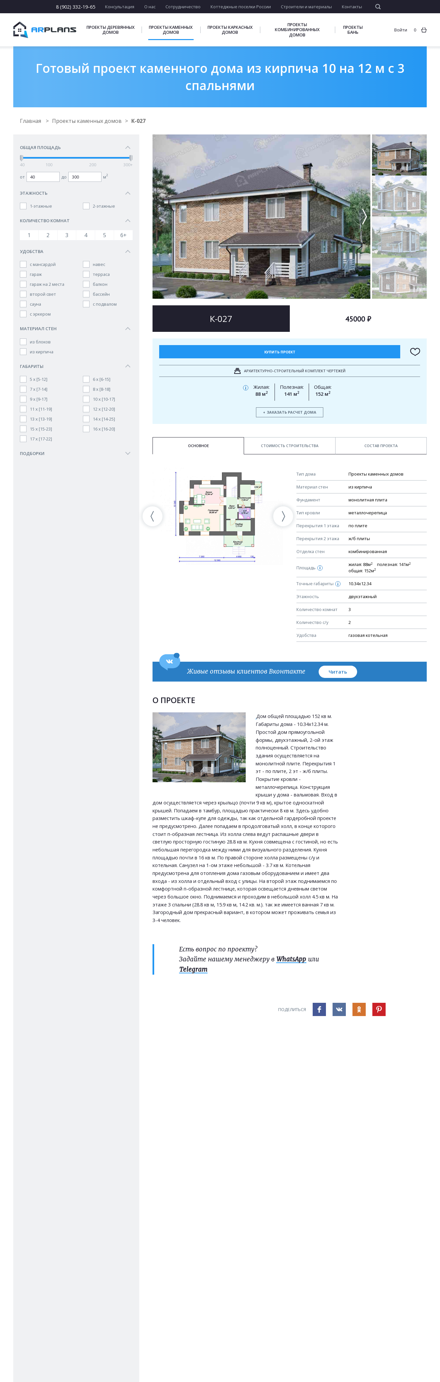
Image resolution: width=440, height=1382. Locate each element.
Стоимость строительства (289, 445)
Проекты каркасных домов (230, 30)
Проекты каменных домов (171, 30)
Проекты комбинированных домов (297, 29)
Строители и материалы (306, 7)
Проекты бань (353, 30)
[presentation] (152, 516)
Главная (31, 121)
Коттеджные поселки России (241, 7)
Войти (400, 30)
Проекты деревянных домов (111, 30)
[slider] (21, 158)
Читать (338, 671)
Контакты (352, 7)
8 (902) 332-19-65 (75, 6)
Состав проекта (381, 445)
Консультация (119, 7)
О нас (150, 7)
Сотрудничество (183, 7)
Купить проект (279, 351)
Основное (198, 445)
